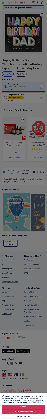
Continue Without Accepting (23, 411)
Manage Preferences (23, 416)
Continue (23, 407)
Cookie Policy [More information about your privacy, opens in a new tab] (36, 402)
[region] (23, 406)
